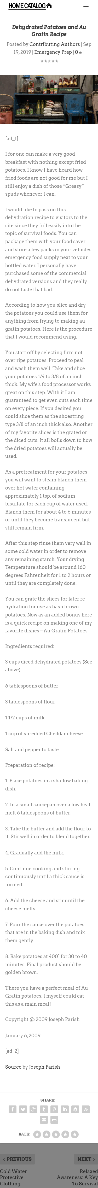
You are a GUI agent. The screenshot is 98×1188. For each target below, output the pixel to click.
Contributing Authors (55, 44)
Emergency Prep (53, 52)
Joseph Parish (44, 1067)
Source (13, 1067)
